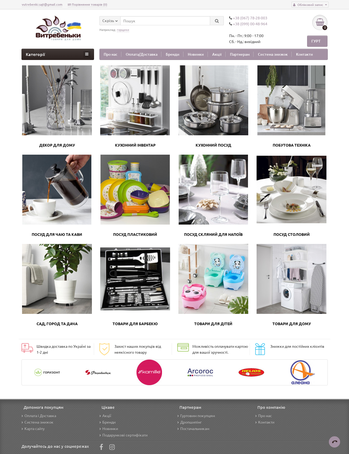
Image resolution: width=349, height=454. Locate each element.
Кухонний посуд (213, 145)
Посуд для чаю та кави (57, 234)
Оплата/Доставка (141, 54)
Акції (217, 54)
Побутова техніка (292, 145)
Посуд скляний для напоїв (213, 234)
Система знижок (273, 54)
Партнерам (240, 54)
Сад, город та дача (57, 323)
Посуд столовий (292, 234)
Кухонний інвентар (135, 145)
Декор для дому (57, 145)
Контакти (304, 54)
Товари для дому (291, 323)
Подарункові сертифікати (123, 434)
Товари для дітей (213, 323)
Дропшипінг (189, 422)
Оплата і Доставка (38, 415)
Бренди (172, 54)
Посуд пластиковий (135, 234)
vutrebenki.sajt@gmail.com (42, 4)
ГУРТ (316, 41)
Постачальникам (193, 428)
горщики (123, 29)
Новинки (196, 54)
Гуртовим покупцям (196, 415)
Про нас (110, 54)
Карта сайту (33, 428)
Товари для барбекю (135, 323)
